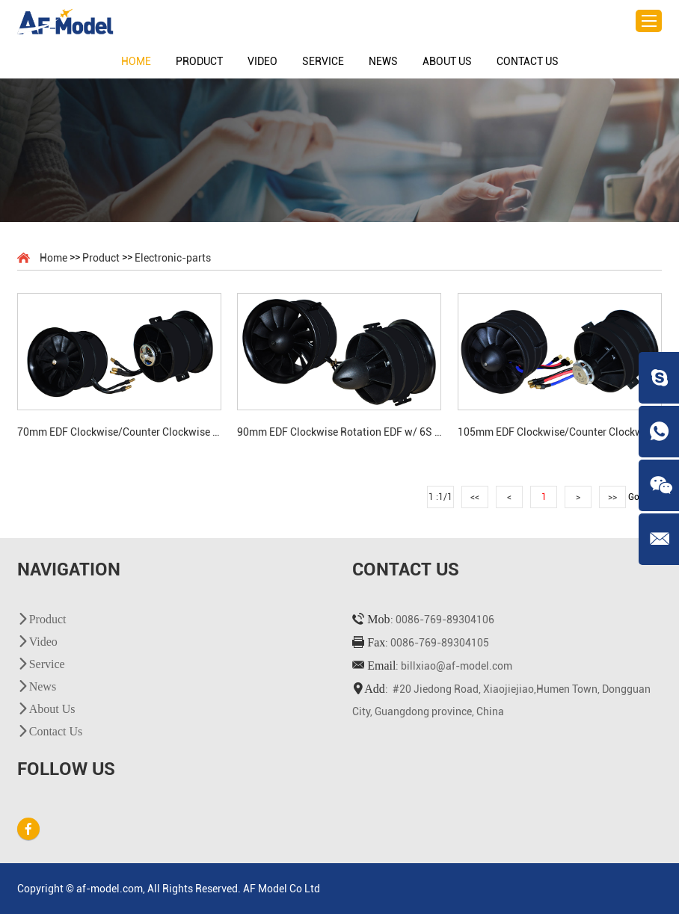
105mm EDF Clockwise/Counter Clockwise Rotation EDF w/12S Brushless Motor (560, 432)
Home (136, 61)
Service (323, 61)
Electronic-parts (173, 258)
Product (199, 61)
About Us (447, 61)
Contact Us (528, 61)
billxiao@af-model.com (456, 666)
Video (262, 61)
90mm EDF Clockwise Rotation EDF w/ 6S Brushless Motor (339, 432)
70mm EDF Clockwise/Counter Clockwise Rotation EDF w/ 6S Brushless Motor (119, 432)
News (383, 61)
